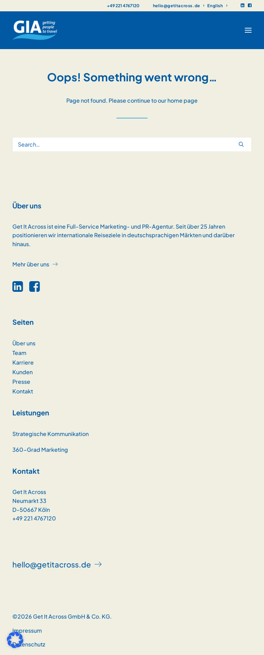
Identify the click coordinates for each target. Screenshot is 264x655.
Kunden (22, 372)
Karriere (23, 362)
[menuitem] (178, 5)
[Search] (132, 144)
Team (19, 352)
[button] (242, 5)
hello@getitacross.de (178, 5)
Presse (21, 381)
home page (182, 100)
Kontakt (22, 391)
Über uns (23, 343)
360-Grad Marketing (40, 449)
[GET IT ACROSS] (34, 30)
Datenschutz (28, 644)
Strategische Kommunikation (50, 433)
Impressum (27, 630)
